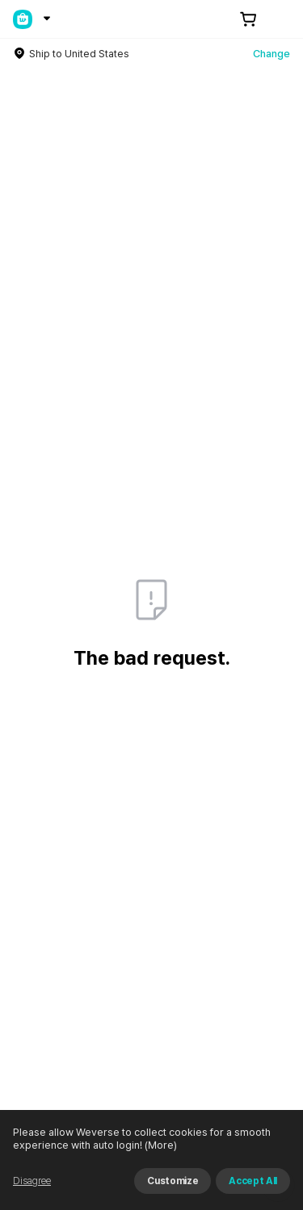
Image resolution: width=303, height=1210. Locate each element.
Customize (172, 1181)
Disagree (32, 1181)
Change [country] (271, 54)
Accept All (253, 1181)
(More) (159, 1145)
